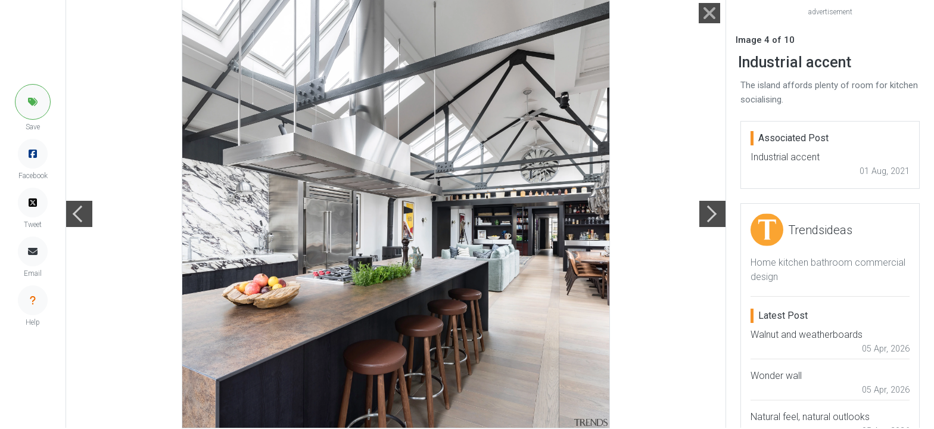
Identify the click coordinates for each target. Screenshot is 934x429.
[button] (33, 102)
